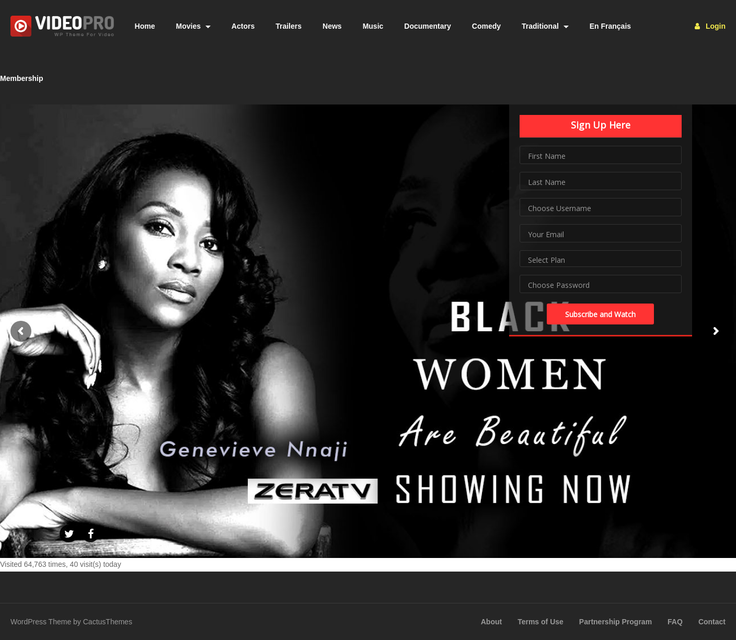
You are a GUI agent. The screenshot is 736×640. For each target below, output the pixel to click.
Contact (712, 622)
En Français (610, 26)
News (332, 26)
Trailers (288, 26)
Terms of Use (541, 622)
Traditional (545, 26)
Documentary (427, 26)
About (491, 622)
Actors (243, 26)
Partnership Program (615, 622)
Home (145, 26)
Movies (193, 26)
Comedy (486, 26)
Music (373, 26)
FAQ (675, 622)
